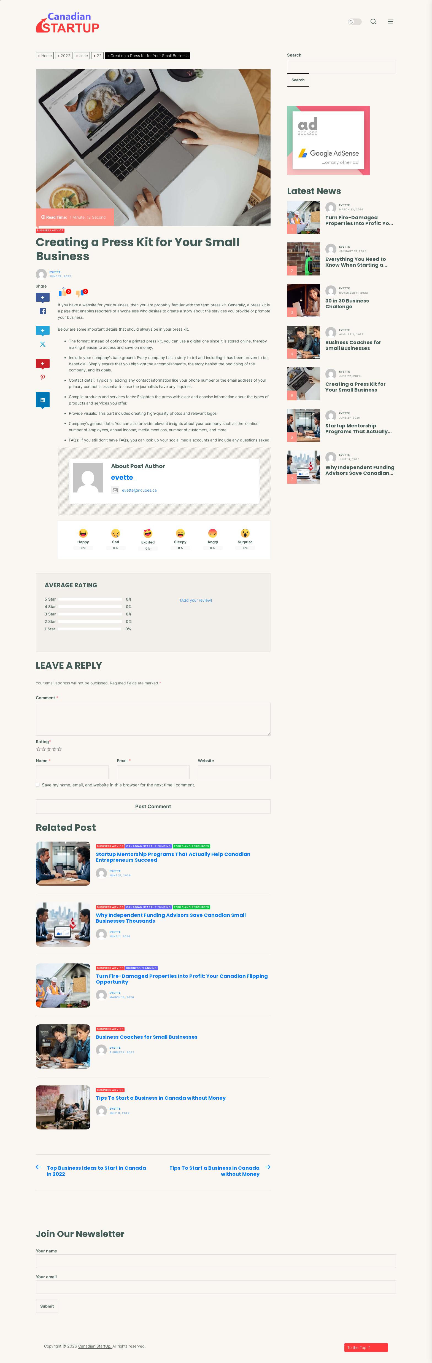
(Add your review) (196, 600)
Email (124, 760)
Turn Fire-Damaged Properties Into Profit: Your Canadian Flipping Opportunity (182, 979)
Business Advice (50, 230)
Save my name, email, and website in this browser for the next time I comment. (118, 785)
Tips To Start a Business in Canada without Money (161, 1097)
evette (55, 272)
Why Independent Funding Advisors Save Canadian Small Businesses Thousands (171, 918)
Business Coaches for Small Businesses (147, 1036)
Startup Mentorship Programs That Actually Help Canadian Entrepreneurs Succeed (173, 857)
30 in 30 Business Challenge (347, 304)
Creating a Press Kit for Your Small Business (355, 387)
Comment (47, 697)
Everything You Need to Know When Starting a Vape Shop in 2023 (355, 262)
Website (206, 760)
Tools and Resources (191, 846)
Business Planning (141, 968)
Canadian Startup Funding (148, 846)
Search (294, 55)
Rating (43, 741)
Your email (216, 1284)
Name (43, 760)
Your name (216, 1258)
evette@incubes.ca (134, 490)
